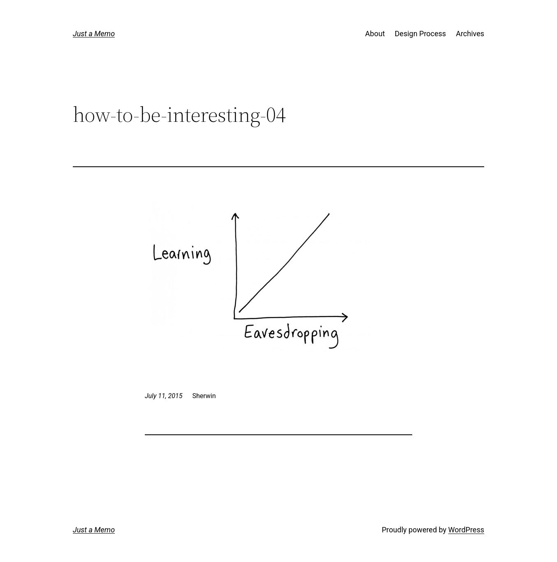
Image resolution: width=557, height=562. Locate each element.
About (375, 33)
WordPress (466, 529)
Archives (470, 33)
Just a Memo (94, 33)
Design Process (420, 33)
